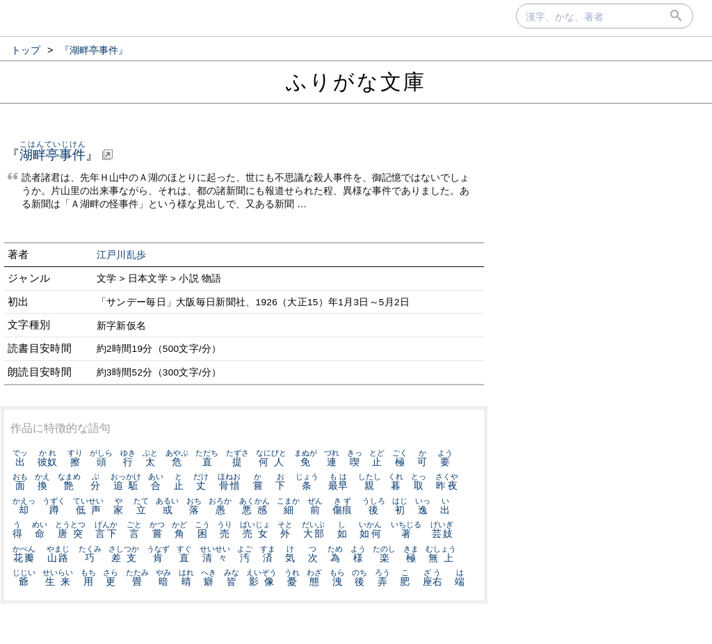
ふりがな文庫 (356, 81)
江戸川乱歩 (122, 255)
